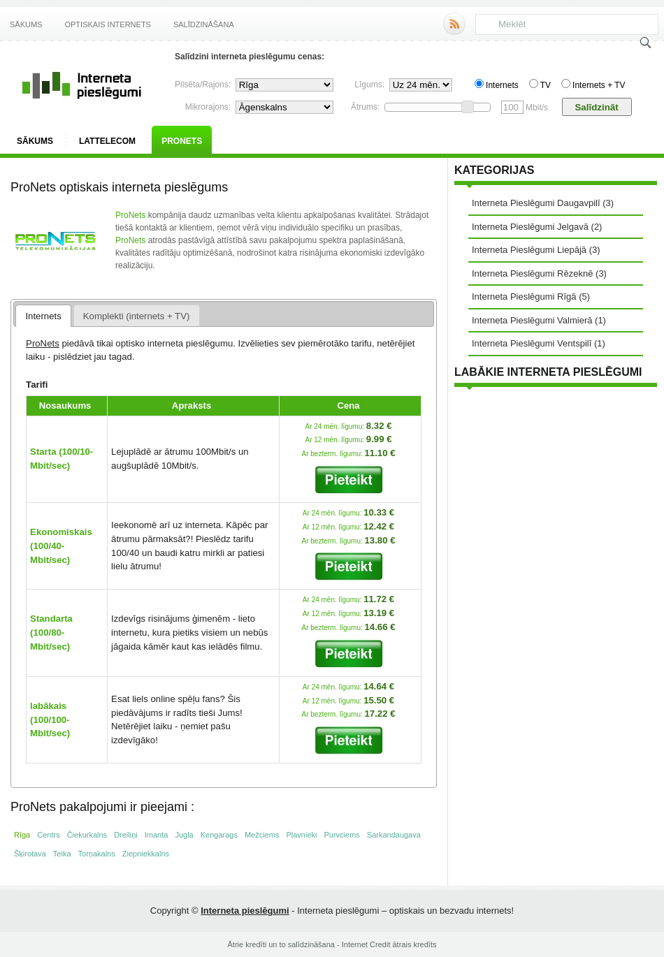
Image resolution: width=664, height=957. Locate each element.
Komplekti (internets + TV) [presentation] (136, 316)
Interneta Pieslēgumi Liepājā (529, 249)
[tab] (43, 316)
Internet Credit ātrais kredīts (389, 944)
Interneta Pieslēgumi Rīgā (524, 296)
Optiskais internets (107, 24)
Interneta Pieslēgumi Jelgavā (530, 226)
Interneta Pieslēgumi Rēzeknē (532, 273)
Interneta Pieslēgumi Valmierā (532, 320)
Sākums (26, 24)
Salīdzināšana (203, 24)
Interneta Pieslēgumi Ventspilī (531, 343)
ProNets (181, 141)
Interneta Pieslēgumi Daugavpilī (536, 203)
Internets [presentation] (43, 316)
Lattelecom (107, 141)
